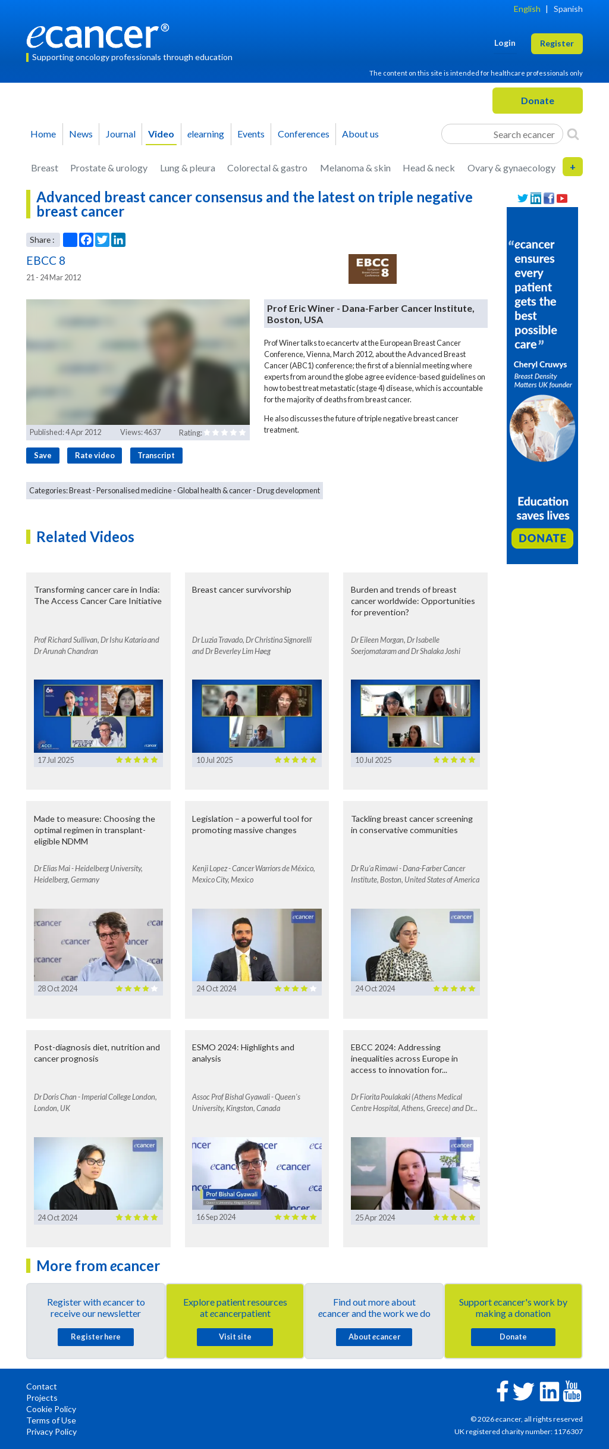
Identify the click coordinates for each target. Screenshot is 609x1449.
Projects (42, 1397)
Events (251, 133)
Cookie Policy (51, 1409)
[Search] (573, 134)
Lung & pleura (187, 167)
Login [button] (505, 42)
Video (161, 133)
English (527, 9)
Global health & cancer (214, 490)
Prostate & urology (108, 167)
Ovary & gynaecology (511, 167)
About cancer (374, 1336)
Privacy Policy (51, 1431)
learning (205, 133)
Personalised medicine (134, 490)
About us (360, 133)
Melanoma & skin (355, 167)
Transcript (156, 455)
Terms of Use (51, 1420)
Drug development (288, 490)
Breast (44, 167)
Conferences (303, 133)
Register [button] (557, 43)
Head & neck (429, 167)
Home (43, 133)
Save (43, 455)
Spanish (568, 9)
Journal (121, 133)
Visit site (235, 1336)
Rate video (95, 455)
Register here (96, 1336)
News (81, 133)
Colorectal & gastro (267, 167)
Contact (41, 1386)
